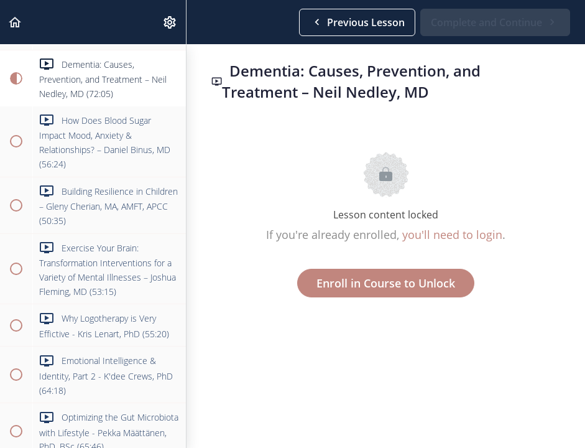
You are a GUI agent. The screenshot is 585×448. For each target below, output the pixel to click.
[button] (15, 22)
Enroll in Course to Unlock (385, 283)
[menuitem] (170, 22)
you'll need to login (452, 234)
